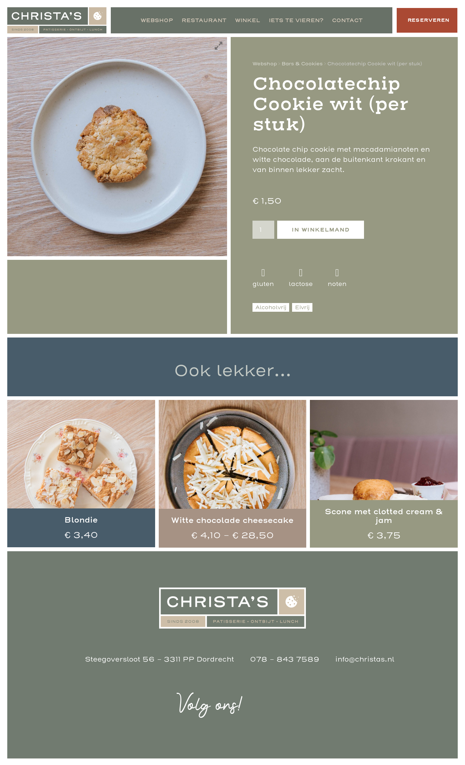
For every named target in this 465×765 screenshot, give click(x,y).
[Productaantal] (263, 230)
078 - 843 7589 (282, 659)
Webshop (151, 20)
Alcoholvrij (270, 307)
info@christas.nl (362, 659)
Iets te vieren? (290, 20)
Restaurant (198, 20)
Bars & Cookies (302, 64)
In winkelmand (320, 229)
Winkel (241, 20)
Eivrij (302, 307)
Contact (341, 20)
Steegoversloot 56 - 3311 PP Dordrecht (159, 659)
